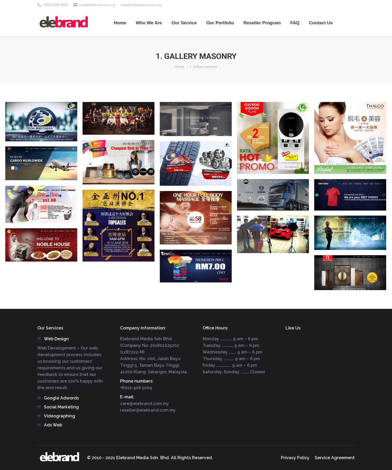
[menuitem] (120, 22)
